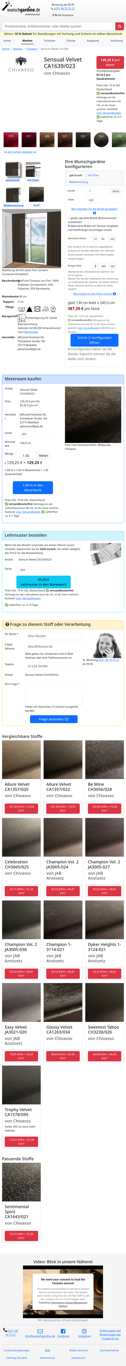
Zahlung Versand (16, 1358)
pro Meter (110, 62)
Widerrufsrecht (78, 1350)
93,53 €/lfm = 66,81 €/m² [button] (63, 891)
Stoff (36, 197)
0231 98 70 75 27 (64, 8)
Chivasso (31, 49)
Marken (27, 40)
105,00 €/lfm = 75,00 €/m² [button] (104, 808)
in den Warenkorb (32, 487)
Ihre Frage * (12, 684)
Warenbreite (10, 444)
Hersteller (10, 416)
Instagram (84, 1333)
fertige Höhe (74, 265)
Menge (9, 453)
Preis (8, 401)
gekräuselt (75, 175)
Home (7, 40)
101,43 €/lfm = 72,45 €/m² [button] (21, 808)
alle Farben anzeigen (20, 152)
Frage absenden (54, 719)
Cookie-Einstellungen (16, 1350)
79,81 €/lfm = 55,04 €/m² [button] (21, 1056)
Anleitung (117, 40)
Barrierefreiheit (109, 1350)
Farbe (71, 199)
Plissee (71, 40)
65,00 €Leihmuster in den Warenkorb (44, 582)
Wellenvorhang (78, 182)
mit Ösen (93, 175)
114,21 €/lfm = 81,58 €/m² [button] (21, 1142)
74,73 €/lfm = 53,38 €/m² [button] (21, 1236)
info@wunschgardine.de (40, 1333)
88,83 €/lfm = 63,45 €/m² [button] (63, 1056)
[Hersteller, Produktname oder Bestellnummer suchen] (59, 26)
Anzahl (71, 190)
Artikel (9, 388)
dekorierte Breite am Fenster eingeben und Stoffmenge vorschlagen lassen (93, 228)
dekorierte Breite (77, 238)
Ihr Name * (12, 634)
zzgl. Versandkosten (108, 113)
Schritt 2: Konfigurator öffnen (94, 340)
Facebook (63, 1333)
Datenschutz (47, 1358)
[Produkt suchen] (119, 26)
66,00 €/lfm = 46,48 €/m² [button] (104, 1056)
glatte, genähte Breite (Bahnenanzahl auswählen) (92, 220)
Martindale (31, 332)
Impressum (79, 1358)
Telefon (9, 664)
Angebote (93, 40)
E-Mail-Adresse (10, 646)
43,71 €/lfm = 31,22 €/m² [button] (21, 891)
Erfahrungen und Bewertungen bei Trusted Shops (110, 1334)
